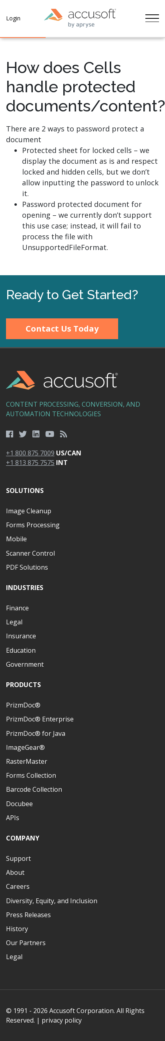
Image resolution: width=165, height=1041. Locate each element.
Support (18, 858)
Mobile (16, 538)
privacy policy (62, 1020)
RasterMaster (26, 761)
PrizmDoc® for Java (35, 733)
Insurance (21, 636)
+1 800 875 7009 (30, 453)
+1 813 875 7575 (30, 462)
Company (22, 838)
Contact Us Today (62, 328)
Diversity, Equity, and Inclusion (51, 900)
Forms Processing (33, 524)
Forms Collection (31, 775)
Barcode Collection (34, 789)
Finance (17, 608)
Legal (14, 622)
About (15, 872)
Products (23, 684)
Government (25, 664)
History (17, 928)
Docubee (19, 803)
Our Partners (26, 942)
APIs (12, 817)
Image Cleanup (28, 511)
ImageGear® (25, 747)
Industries (24, 587)
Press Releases (28, 914)
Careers (18, 886)
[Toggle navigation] (152, 18)
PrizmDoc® (23, 705)
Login (13, 18)
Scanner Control (30, 553)
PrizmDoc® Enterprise (40, 719)
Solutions (25, 490)
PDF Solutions (27, 567)
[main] (82, 156)
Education (21, 650)
